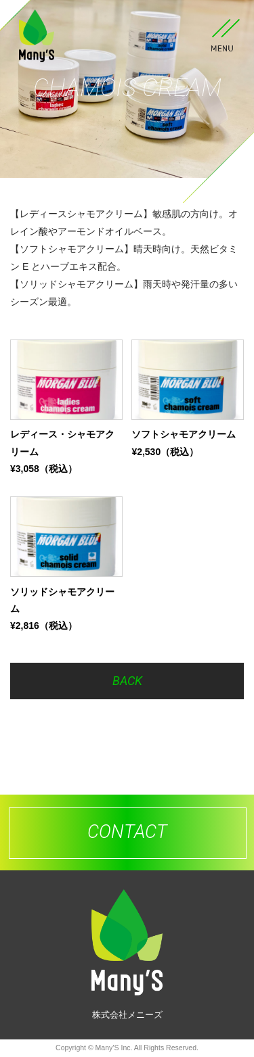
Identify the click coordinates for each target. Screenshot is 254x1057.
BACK (127, 681)
